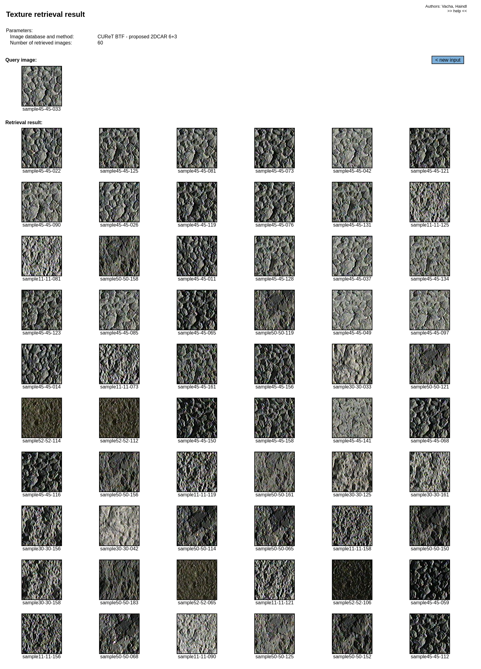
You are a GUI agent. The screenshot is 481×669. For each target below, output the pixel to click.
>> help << (457, 11)
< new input (447, 60)
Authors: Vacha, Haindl (446, 6)
